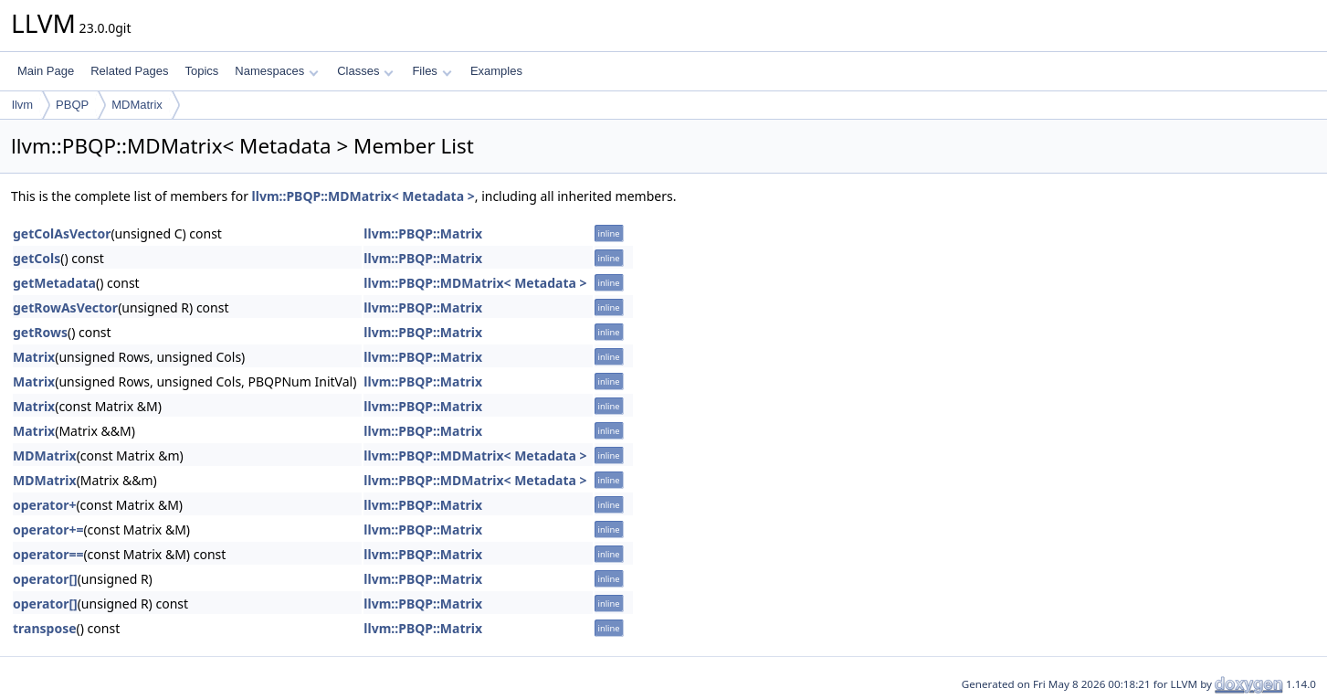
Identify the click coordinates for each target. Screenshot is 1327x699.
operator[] (45, 579)
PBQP (72, 104)
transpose (45, 628)
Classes (365, 71)
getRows (40, 332)
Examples (496, 71)
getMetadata (54, 282)
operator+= (48, 529)
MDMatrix (137, 104)
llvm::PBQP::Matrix (422, 233)
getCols (36, 258)
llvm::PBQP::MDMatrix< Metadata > (363, 196)
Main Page (45, 71)
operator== (48, 554)
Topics (201, 71)
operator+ (44, 505)
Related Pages (129, 71)
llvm (22, 104)
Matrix (34, 356)
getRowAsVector (65, 307)
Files (431, 71)
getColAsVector (62, 233)
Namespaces (276, 71)
